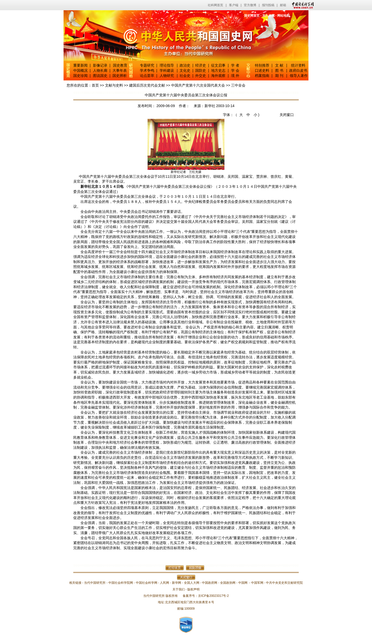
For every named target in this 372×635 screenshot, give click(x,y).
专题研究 (147, 65)
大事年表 (119, 70)
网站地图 (283, 15)
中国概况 (80, 70)
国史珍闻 (80, 76)
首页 (95, 85)
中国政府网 (209, 583)
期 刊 (279, 76)
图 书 (279, 70)
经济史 (200, 65)
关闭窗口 (287, 115)
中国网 (242, 583)
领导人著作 (298, 76)
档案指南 (262, 76)
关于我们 (178, 589)
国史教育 (120, 65)
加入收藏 (268, 15)
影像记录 (100, 65)
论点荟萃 (147, 76)
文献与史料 (114, 85)
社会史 (185, 76)
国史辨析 (119, 76)
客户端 (233, 5)
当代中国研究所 (95, 583)
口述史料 (262, 70)
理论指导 (167, 65)
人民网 (164, 583)
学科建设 (167, 70)
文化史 (185, 70)
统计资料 (298, 65)
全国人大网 (191, 583)
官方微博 (250, 5)
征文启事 (218, 65)
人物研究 (167, 76)
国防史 (200, 70)
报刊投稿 (268, 5)
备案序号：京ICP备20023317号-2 (206, 596)
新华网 (176, 583)
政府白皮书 (298, 70)
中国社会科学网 (302, 5)
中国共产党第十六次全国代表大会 (198, 85)
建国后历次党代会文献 (147, 85)
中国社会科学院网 (120, 583)
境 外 (235, 76)
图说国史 (100, 76)
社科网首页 (215, 5)
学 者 (235, 65)
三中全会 (238, 85)
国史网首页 (252, 15)
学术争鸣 (147, 70)
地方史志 (218, 70)
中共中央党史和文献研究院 (284, 583)
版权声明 (193, 589)
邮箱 (283, 5)
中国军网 (257, 583)
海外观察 (218, 76)
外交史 (200, 76)
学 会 (235, 70)
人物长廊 (100, 70)
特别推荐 (262, 65)
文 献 (279, 65)
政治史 (185, 65)
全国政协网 (227, 583)
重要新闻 (80, 65)
